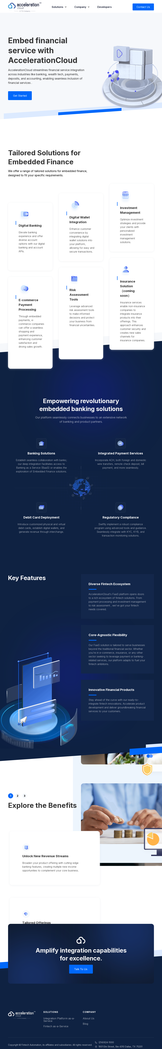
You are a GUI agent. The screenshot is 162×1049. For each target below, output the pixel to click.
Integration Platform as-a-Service (59, 1019)
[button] (59, 7)
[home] (25, 7)
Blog (85, 1023)
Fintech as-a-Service (55, 1026)
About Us (88, 1018)
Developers (104, 7)
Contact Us (143, 7)
